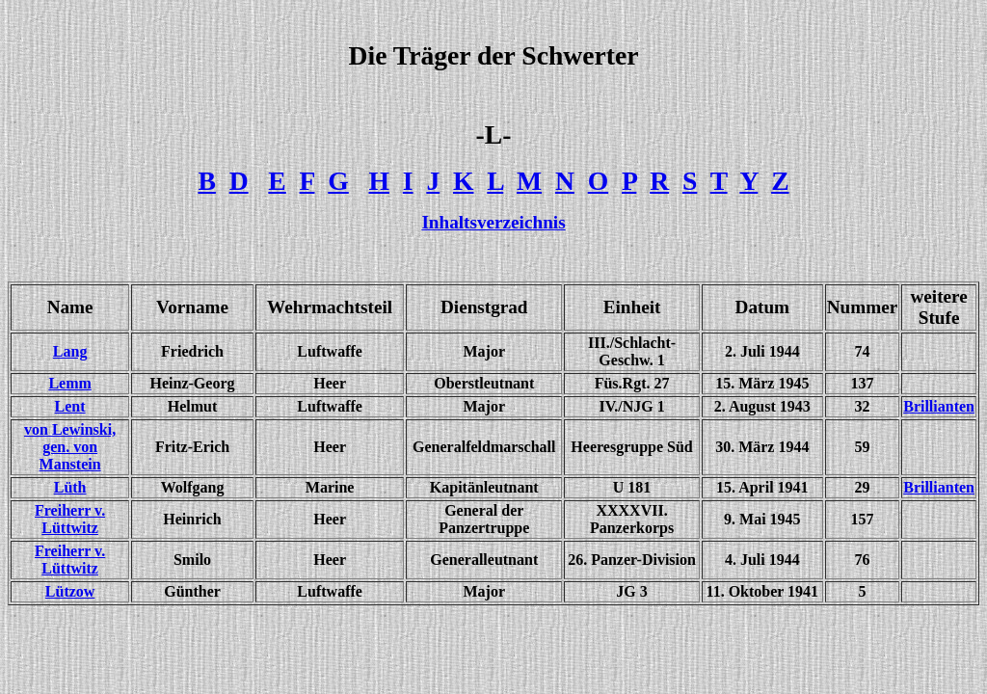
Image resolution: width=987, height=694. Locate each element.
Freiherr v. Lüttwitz (70, 559)
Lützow (70, 591)
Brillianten (938, 406)
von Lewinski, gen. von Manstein (70, 446)
